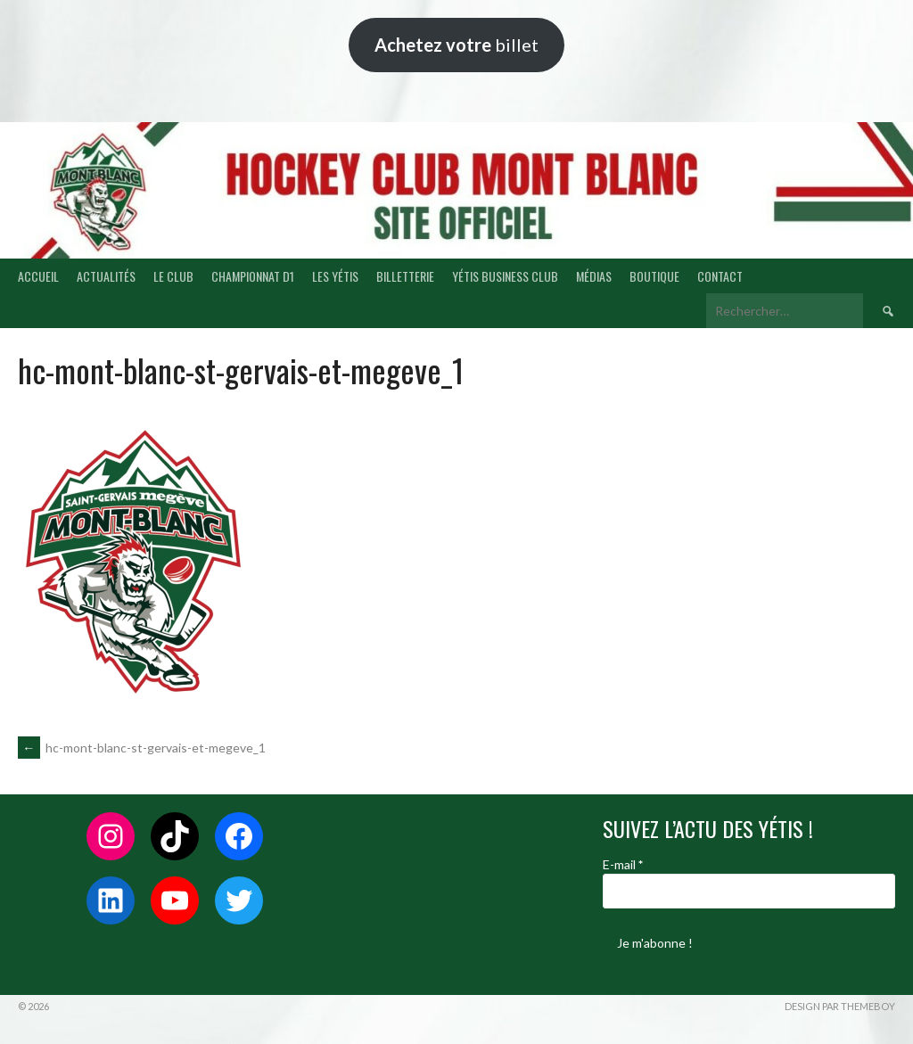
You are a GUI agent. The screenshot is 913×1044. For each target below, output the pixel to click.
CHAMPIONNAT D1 (252, 276)
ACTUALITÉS (106, 276)
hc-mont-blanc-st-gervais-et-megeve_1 (142, 747)
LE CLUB (173, 276)
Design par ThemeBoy (840, 1006)
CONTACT (720, 276)
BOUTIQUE (654, 276)
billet (456, 44)
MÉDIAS (594, 276)
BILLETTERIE (405, 276)
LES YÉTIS (335, 276)
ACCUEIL (38, 276)
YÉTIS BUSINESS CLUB (505, 276)
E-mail (623, 864)
